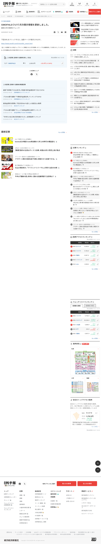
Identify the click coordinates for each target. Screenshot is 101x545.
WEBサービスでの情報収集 (42, 532)
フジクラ (78, 251)
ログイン (95, 4)
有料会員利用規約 (66, 534)
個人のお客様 (68, 483)
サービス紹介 (18, 532)
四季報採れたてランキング (22, 92)
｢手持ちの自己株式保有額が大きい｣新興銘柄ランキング (22, 116)
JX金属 (78, 324)
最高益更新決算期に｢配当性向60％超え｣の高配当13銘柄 (22, 103)
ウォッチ (87, 4)
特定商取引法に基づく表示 (87, 532)
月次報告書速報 (19, 16)
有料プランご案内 (94, 12)
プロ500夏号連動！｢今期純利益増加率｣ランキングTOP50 (22, 96)
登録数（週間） (76, 306)
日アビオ (78, 246)
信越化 (78, 255)
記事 (19, 12)
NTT (77, 329)
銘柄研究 (31, 12)
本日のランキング (19, 105)
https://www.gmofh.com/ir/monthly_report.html (18, 43)
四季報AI (82, 12)
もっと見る (61, 132)
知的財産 (73, 532)
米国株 (70, 12)
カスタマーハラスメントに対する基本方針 (28, 534)
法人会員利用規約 (80, 534)
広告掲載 (28, 532)
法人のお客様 (88, 483)
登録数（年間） (90, 306)
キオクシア (79, 320)
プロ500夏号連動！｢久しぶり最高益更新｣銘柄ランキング (22, 110)
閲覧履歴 (72, 4)
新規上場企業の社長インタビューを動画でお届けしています (24, 3)
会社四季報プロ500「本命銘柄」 (23, 112)
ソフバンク (79, 259)
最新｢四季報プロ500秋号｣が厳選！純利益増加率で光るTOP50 (23, 90)
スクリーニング (44, 12)
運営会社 (8, 532)
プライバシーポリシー (61, 532)
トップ (6, 12)
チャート (79, 4)
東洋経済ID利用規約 (51, 534)
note (77, 264)
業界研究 (57, 12)
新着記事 (9, 16)
